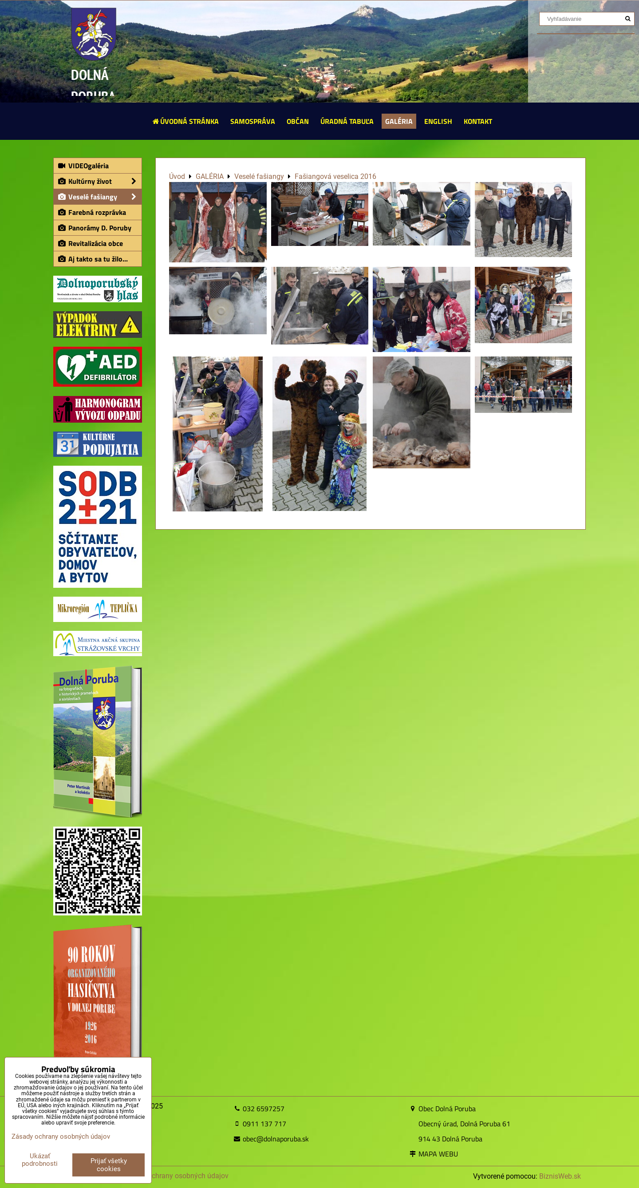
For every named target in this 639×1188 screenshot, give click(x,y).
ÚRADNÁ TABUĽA (347, 121)
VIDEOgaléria (83, 165)
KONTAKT (478, 121)
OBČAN (298, 121)
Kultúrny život (99, 181)
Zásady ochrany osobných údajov (175, 1176)
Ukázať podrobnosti (40, 1159)
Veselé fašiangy (99, 196)
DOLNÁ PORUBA (93, 85)
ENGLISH (438, 121)
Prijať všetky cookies (109, 1165)
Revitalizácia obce (90, 243)
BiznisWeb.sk (560, 1176)
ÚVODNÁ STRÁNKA (185, 121)
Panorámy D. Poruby (94, 227)
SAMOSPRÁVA (252, 121)
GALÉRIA (399, 121)
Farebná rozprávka (91, 212)
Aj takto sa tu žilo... (92, 258)
